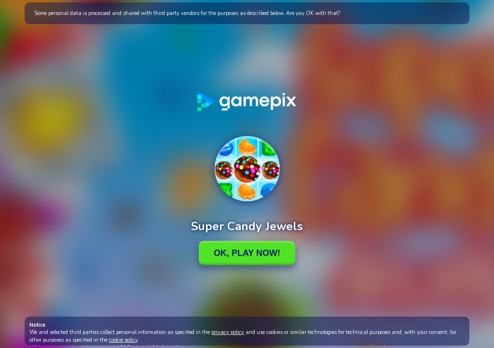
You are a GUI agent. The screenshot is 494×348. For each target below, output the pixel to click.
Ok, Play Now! (247, 253)
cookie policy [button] (123, 340)
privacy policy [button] (227, 332)
